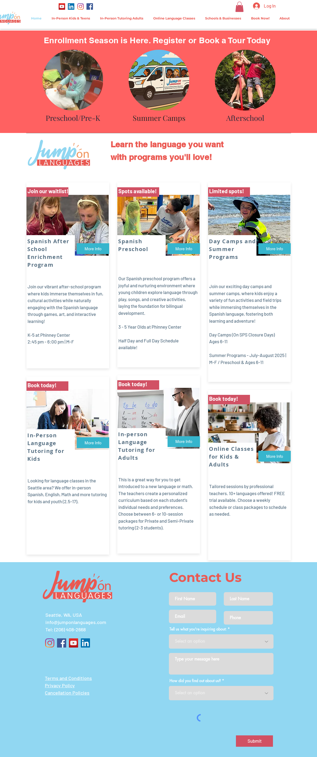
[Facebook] (89, 6)
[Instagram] (80, 6)
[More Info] (93, 248)
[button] (239, 7)
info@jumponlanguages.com (75, 622)
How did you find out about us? (195, 681)
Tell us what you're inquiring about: (197, 629)
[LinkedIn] (71, 6)
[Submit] (254, 741)
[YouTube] (62, 6)
